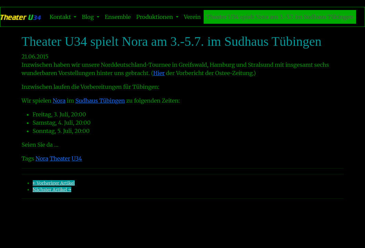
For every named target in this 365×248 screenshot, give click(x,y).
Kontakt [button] (61, 16)
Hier (158, 73)
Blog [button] (88, 16)
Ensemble (118, 16)
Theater (60, 158)
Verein (192, 16)
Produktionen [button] (155, 16)
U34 (77, 158)
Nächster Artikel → (52, 189)
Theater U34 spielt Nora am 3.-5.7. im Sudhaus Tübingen (279, 16)
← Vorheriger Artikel (54, 183)
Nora (59, 100)
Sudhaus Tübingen (100, 100)
